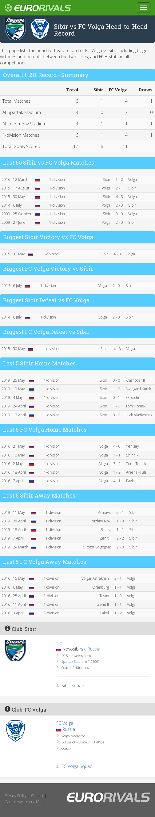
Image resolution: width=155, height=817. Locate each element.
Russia (94, 649)
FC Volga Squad (77, 766)
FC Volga (64, 723)
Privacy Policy (15, 795)
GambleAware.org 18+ (23, 801)
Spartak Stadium (74, 661)
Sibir (60, 643)
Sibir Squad (73, 686)
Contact (37, 795)
